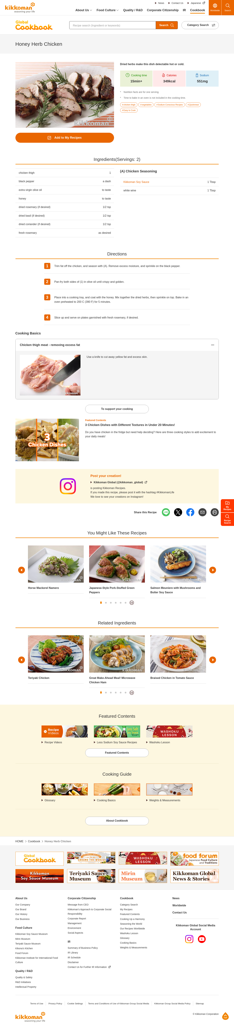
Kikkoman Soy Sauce (136, 182)
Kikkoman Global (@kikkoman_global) (118, 482)
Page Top (225, 1016)
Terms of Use (36, 1003)
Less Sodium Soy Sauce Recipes (117, 742)
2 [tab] (106, 603)
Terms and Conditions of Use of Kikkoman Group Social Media (118, 1003)
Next (212, 570)
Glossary (50, 800)
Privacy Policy (55, 1003)
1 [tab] (101, 603)
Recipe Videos (53, 742)
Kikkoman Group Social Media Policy (172, 1003)
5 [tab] (120, 603)
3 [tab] (111, 603)
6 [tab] (125, 603)
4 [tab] (116, 603)
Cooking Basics (106, 800)
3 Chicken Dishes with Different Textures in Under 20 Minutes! (130, 425)
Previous (21, 570)
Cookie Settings (75, 1003)
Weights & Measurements (164, 800)
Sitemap (200, 1003)
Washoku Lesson (159, 742)
